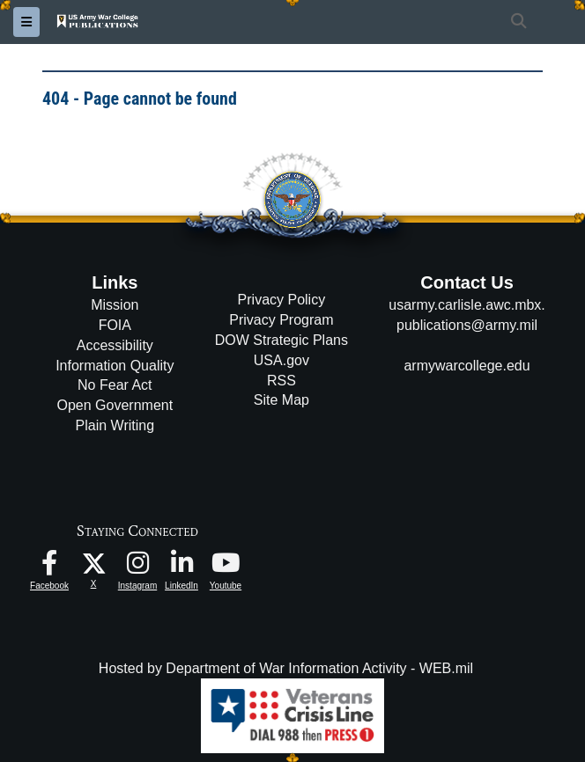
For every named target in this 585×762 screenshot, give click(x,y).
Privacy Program (281, 319)
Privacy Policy (282, 299)
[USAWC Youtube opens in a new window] (226, 567)
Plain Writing (115, 425)
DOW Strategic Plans (281, 340)
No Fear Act (115, 384)
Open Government (115, 405)
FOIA (115, 325)
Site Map (281, 399)
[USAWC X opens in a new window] (93, 561)
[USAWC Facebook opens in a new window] (49, 567)
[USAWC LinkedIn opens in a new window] (181, 567)
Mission (114, 304)
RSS (281, 380)
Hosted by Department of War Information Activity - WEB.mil (286, 668)
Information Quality (115, 365)
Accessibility (115, 345)
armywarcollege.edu (466, 365)
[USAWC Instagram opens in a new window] (137, 567)
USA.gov (281, 360)
